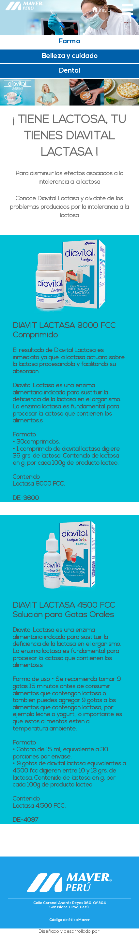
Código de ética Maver (69, 920)
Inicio (101, 10)
